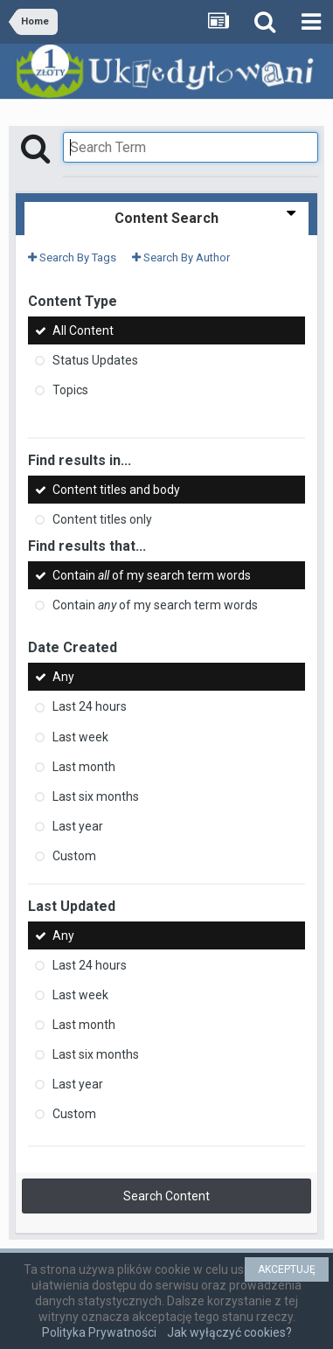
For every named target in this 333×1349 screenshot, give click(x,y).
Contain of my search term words (151, 575)
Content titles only (102, 519)
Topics (70, 390)
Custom (74, 856)
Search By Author (181, 257)
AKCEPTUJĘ (287, 1269)
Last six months (95, 796)
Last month (83, 767)
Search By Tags (72, 257)
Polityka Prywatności (99, 1332)
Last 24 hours (89, 707)
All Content (83, 330)
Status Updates (95, 360)
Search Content (166, 1196)
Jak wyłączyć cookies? (229, 1332)
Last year (77, 826)
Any (63, 677)
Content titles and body (116, 490)
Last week (80, 737)
